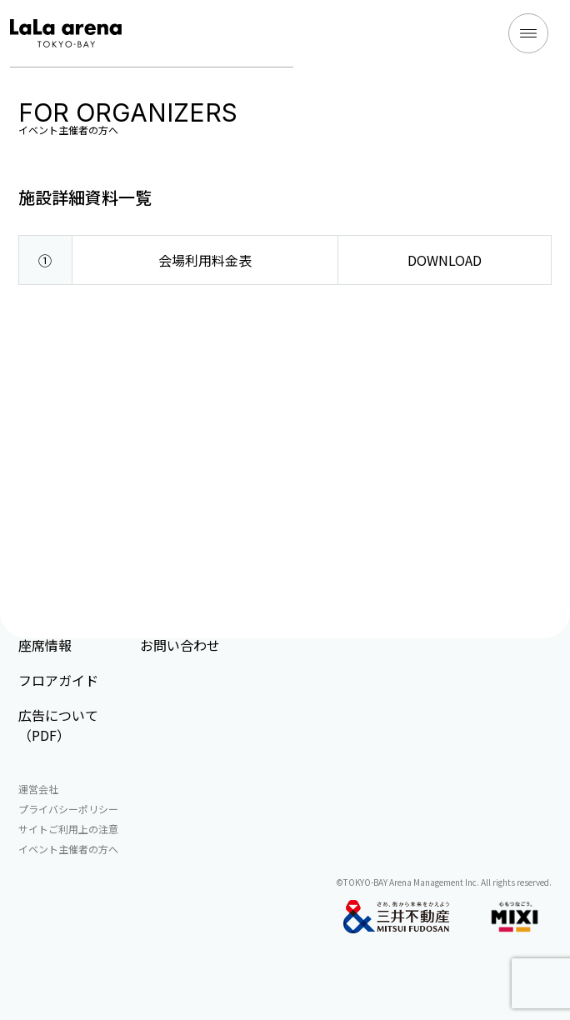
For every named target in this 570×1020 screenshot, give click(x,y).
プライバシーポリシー (68, 809)
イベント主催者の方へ (68, 849)
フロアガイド (58, 680)
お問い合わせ (180, 645)
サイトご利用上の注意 (68, 829)
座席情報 (45, 645)
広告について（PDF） (58, 725)
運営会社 (38, 789)
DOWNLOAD (445, 260)
